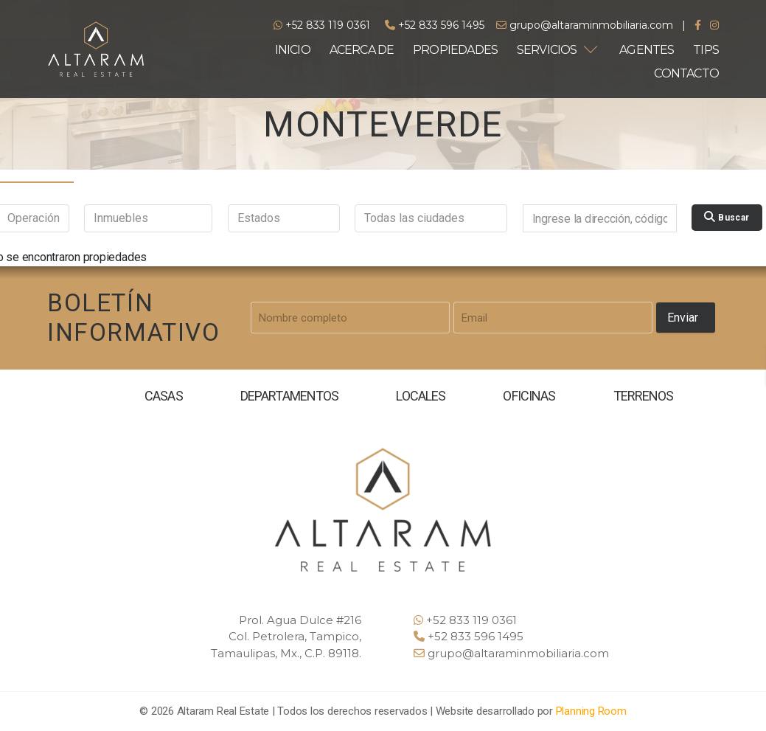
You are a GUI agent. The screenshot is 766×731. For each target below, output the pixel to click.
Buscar (726, 217)
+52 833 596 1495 (434, 25)
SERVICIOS (547, 50)
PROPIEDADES (455, 50)
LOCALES (421, 395)
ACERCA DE (362, 50)
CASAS (163, 395)
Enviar (682, 318)
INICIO (292, 50)
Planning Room (591, 711)
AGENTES (646, 50)
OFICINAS (529, 395)
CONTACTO (686, 73)
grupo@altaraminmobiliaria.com (584, 25)
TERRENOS (643, 395)
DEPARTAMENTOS (289, 395)
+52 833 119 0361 (322, 25)
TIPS (706, 50)
